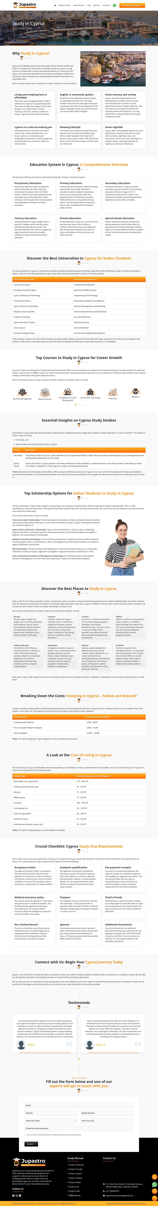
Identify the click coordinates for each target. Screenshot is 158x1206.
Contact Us (105, 5)
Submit (31, 1144)
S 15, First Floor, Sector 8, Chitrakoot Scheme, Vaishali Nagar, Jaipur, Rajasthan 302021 (124, 1185)
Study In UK (74, 1187)
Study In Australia (76, 1165)
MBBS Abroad (74, 1195)
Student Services (59, 5)
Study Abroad (74, 5)
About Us (95, 5)
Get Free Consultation (132, 5)
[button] (74, 404)
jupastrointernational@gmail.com (119, 1195)
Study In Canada (76, 1169)
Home (14, 28)
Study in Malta (75, 1182)
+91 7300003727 (112, 1191)
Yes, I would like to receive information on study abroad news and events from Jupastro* (54, 1135)
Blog (87, 5)
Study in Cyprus (75, 1173)
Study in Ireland (75, 1178)
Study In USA (74, 1191)
